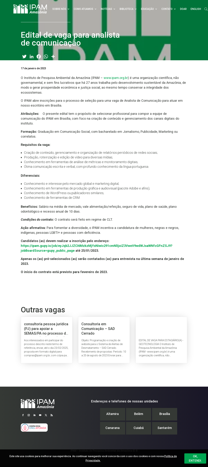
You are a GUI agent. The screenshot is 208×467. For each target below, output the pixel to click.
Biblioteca (126, 9)
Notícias (106, 9)
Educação (147, 9)
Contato (166, 9)
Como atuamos (83, 9)
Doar (183, 9)
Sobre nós (59, 9)
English (196, 9)
